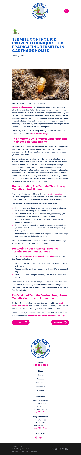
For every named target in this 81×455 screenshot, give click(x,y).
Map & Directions (40, 412)
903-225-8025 (40, 365)
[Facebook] (36, 438)
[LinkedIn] (45, 438)
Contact (40, 391)
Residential (40, 383)
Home (40, 375)
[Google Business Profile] (40, 438)
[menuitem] (15, 451)
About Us (40, 379)
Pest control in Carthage (22, 107)
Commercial (40, 387)
